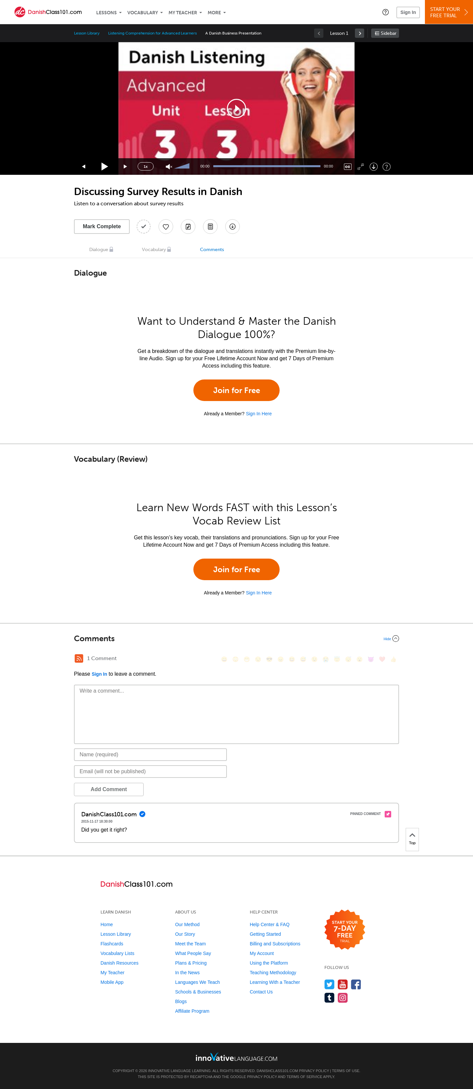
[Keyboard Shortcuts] (386, 167)
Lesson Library (87, 33)
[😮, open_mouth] (359, 659)
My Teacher (183, 13)
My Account (262, 953)
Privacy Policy (314, 1071)
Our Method (187, 924)
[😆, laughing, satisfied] (292, 659)
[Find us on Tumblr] (329, 997)
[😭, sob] (325, 659)
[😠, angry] (280, 659)
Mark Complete (102, 226)
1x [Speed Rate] (146, 167)
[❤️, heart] (382, 659)
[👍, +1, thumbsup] (393, 659)
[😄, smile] (224, 659)
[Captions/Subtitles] (348, 167)
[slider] (182, 166)
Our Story (185, 934)
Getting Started (265, 934)
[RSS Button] (79, 658)
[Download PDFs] (210, 226)
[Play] (105, 167)
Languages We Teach (197, 982)
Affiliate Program (192, 1011)
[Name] (150, 754)
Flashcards (112, 943)
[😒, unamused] (258, 659)
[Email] (150, 771)
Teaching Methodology (273, 972)
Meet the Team (190, 943)
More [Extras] (214, 13)
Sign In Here (259, 413)
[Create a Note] (188, 226)
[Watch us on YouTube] (343, 984)
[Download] (374, 167)
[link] (359, 33)
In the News (187, 972)
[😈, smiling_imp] (370, 659)
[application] (236, 108)
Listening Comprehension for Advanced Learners (152, 33)
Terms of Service (304, 1077)
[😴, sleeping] (348, 659)
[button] (385, 12)
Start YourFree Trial (450, 12)
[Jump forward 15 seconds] (126, 167)
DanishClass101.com (277, 1071)
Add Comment (109, 789)
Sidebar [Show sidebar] (388, 33)
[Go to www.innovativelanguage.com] (236, 1056)
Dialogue (98, 249)
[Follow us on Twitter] (329, 984)
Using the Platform (269, 963)
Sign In (408, 12)
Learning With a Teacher (275, 982)
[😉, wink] (314, 659)
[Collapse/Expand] (236, 638)
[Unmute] (169, 167)
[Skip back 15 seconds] (84, 167)
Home (107, 924)
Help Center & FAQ (270, 924)
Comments (212, 249)
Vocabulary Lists (117, 953)
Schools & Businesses (198, 991)
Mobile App (112, 982)
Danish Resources (119, 963)
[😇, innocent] (337, 659)
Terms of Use (346, 1071)
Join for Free (236, 390)
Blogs (181, 1001)
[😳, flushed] (235, 659)
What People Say (193, 953)
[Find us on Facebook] (356, 984)
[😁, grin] (246, 659)
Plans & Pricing (191, 963)
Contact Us (261, 991)
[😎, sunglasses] (269, 659)
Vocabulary (142, 13)
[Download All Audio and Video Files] (232, 226)
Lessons (106, 13)
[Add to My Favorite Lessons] (166, 226)
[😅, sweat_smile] (303, 659)
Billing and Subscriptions (275, 943)
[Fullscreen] (361, 167)
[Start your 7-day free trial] (344, 930)
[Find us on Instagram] (343, 997)
